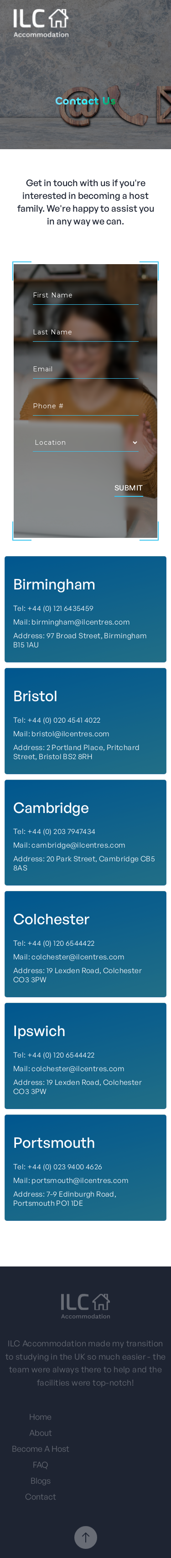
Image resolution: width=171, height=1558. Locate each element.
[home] (38, 23)
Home (40, 1419)
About (40, 1435)
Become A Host (40, 1451)
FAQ (40, 1467)
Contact (40, 1499)
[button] (158, 23)
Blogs (41, 1483)
